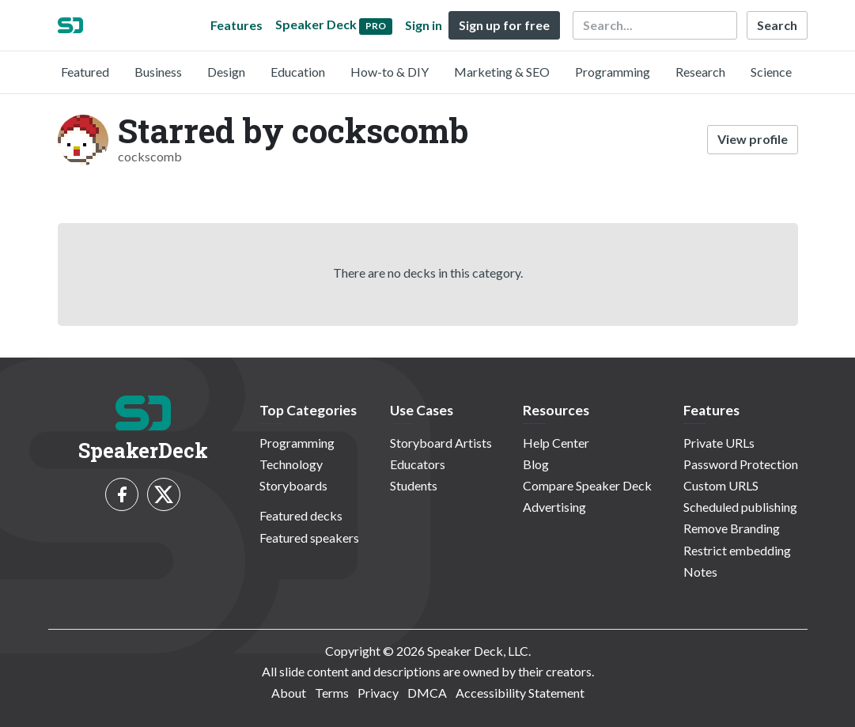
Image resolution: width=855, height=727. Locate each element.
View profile (752, 138)
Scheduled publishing (740, 506)
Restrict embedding (737, 550)
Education (297, 71)
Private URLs (719, 442)
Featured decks (300, 515)
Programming (612, 71)
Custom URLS (721, 485)
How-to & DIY (389, 71)
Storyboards (293, 485)
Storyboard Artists (441, 442)
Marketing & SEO (502, 71)
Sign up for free (504, 24)
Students (413, 485)
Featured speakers (309, 537)
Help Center (556, 442)
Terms (332, 692)
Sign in (423, 24)
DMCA (427, 692)
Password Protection (740, 463)
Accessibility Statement (520, 692)
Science (771, 71)
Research (700, 71)
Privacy (378, 692)
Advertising (554, 506)
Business (158, 71)
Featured (85, 71)
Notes (700, 571)
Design (226, 71)
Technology (291, 463)
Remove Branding (731, 528)
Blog (536, 463)
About (288, 692)
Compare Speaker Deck (587, 485)
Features (236, 24)
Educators (417, 463)
